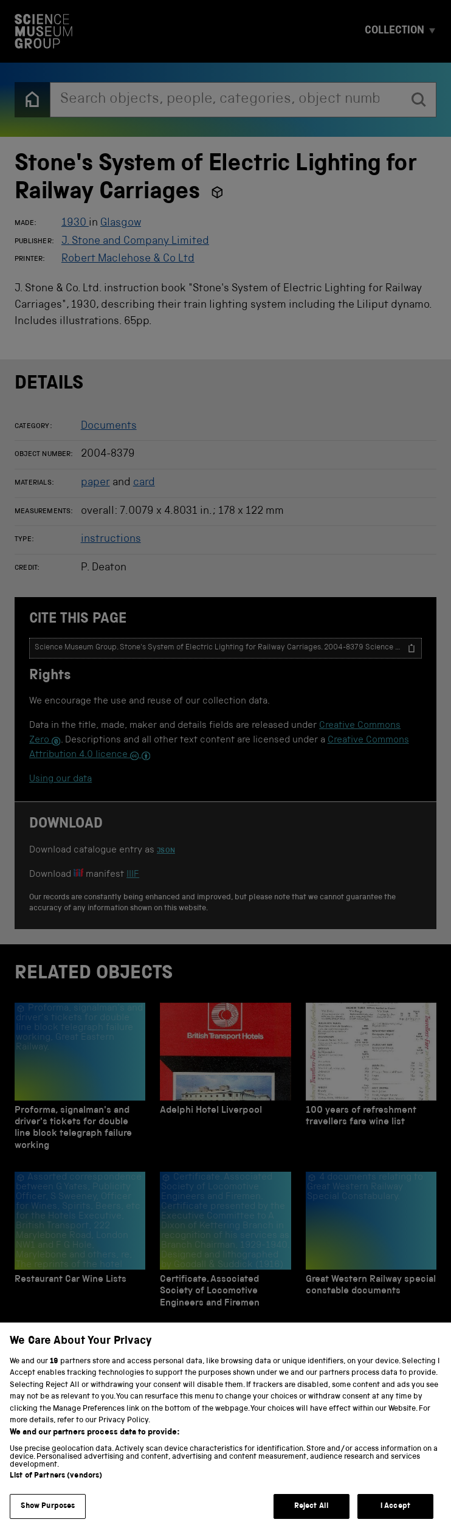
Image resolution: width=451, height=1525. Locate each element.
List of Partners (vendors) (56, 1489)
